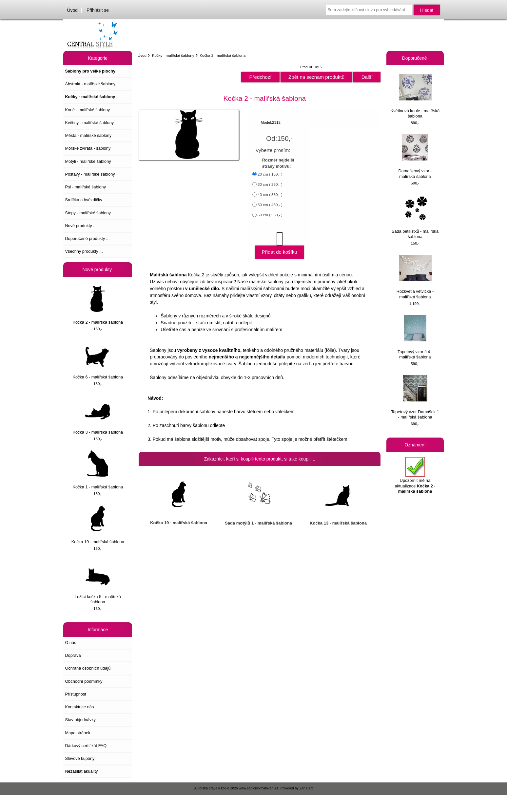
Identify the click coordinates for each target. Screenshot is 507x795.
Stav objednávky (80, 719)
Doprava (73, 655)
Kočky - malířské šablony (173, 55)
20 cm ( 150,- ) (270, 174)
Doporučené (415, 58)
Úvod (72, 10)
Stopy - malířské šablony (88, 212)
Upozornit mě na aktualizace (415, 475)
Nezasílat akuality (81, 771)
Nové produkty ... (80, 225)
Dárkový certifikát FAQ (86, 745)
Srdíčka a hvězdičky (83, 199)
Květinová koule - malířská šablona (415, 96)
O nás (70, 642)
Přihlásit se (98, 10)
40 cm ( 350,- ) (270, 194)
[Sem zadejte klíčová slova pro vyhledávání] (369, 10)
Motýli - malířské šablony (88, 161)
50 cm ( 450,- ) (270, 205)
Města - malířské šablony (88, 135)
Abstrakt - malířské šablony (90, 83)
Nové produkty (98, 269)
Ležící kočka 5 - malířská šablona (98, 582)
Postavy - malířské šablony (90, 174)
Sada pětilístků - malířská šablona (415, 217)
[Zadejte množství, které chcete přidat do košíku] (280, 239)
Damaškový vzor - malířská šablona (415, 156)
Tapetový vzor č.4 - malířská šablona (415, 337)
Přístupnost (75, 694)
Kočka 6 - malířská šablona (97, 359)
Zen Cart (306, 788)
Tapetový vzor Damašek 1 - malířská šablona (415, 397)
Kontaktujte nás (79, 706)
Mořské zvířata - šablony (87, 148)
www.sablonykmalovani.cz (259, 788)
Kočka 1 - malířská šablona (97, 469)
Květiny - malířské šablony (89, 122)
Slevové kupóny (79, 758)
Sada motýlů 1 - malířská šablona (258, 523)
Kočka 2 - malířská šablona (97, 305)
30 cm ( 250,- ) (270, 184)
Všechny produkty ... (84, 251)
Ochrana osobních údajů (87, 668)
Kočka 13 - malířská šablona (338, 523)
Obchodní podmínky (83, 681)
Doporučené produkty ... (87, 238)
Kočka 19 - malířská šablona (97, 524)
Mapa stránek (77, 732)
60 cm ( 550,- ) (270, 215)
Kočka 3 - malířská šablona (97, 415)
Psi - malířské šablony (85, 186)
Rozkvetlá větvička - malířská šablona (415, 277)
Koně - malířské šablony (87, 109)
